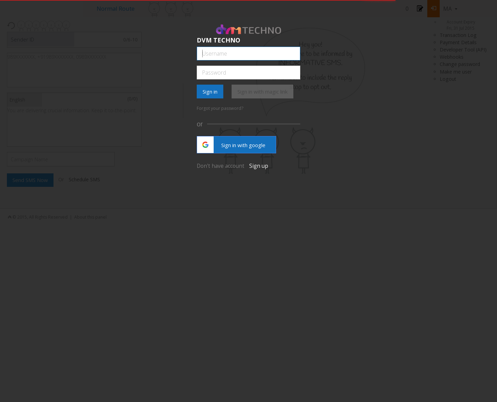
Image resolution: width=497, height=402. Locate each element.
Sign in (210, 91)
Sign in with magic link (262, 91)
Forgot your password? (220, 108)
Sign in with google (231, 144)
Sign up (258, 166)
